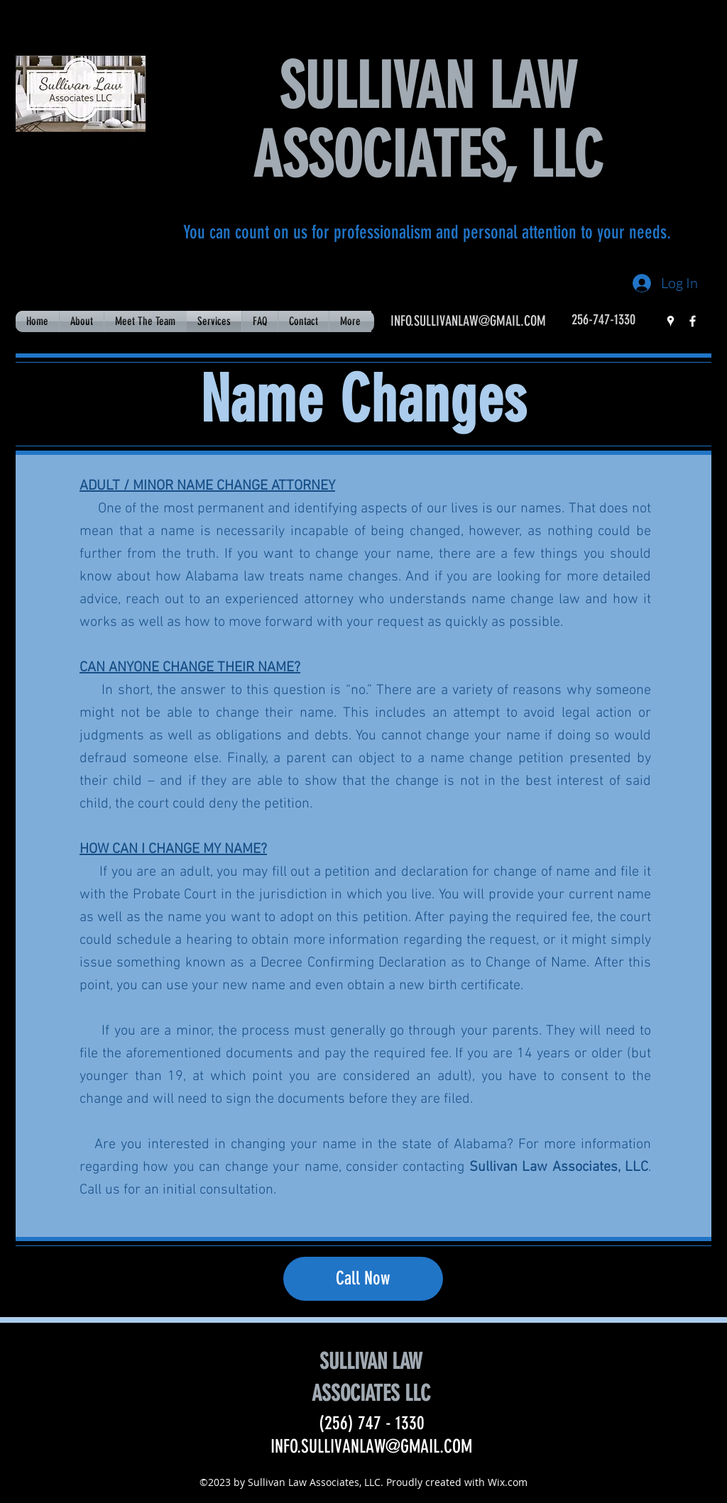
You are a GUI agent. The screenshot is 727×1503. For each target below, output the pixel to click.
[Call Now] (363, 1279)
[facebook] (692, 321)
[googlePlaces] (670, 321)
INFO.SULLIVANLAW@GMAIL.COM (468, 320)
